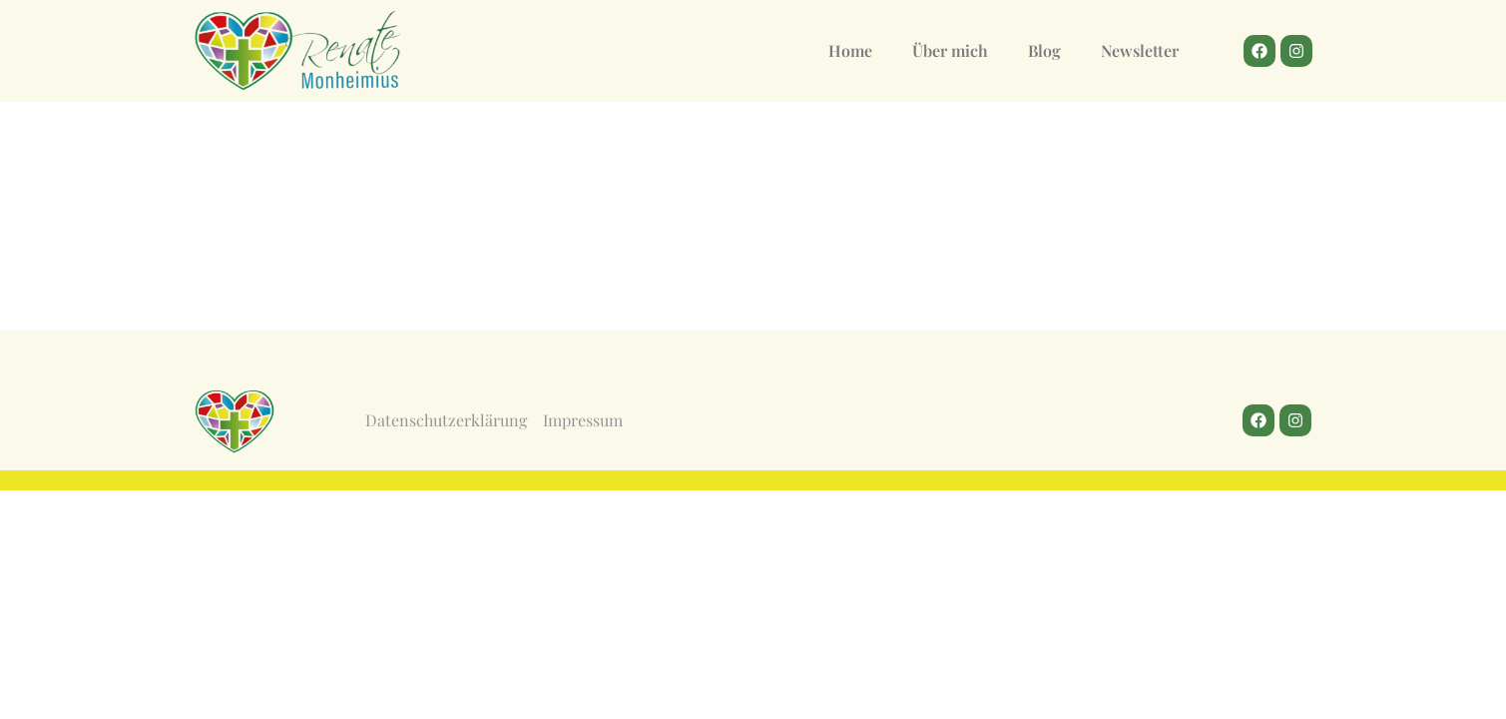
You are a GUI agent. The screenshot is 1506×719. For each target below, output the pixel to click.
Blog (1044, 50)
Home (850, 50)
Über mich (950, 50)
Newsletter (1140, 50)
